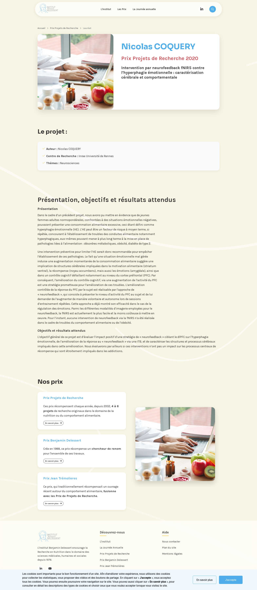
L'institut (106, 9)
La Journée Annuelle (111, 547)
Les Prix (122, 9)
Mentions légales (172, 553)
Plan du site (169, 547)
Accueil (41, 28)
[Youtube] (50, 568)
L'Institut (105, 541)
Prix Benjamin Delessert (114, 559)
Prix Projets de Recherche (64, 28)
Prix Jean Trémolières (112, 566)
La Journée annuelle (144, 9)
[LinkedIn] (201, 9)
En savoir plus (205, 579)
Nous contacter (171, 541)
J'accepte (230, 579)
